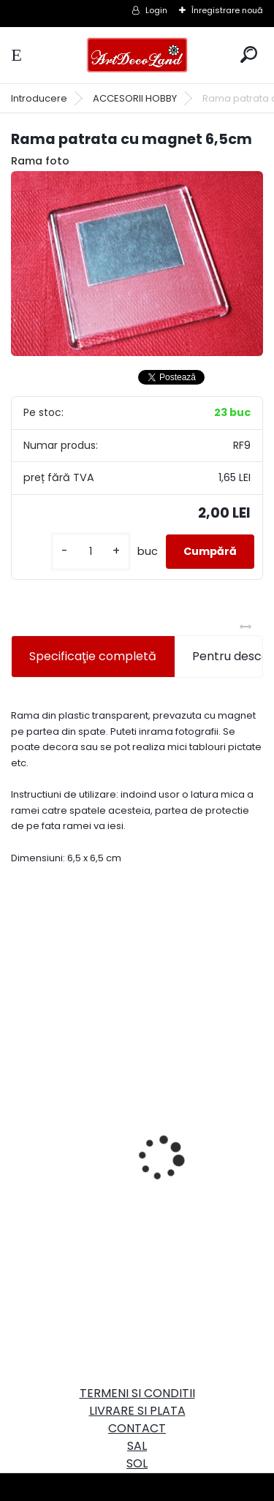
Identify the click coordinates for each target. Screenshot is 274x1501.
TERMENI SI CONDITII (137, 1393)
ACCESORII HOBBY (135, 98)
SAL (137, 1445)
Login (156, 10)
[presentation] (19, 1132)
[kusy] (90, 551)
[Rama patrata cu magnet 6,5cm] (137, 263)
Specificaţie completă (92, 656)
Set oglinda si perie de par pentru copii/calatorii (116, 1199)
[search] (249, 54)
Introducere (39, 98)
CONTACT (137, 1428)
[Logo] (137, 55)
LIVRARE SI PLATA (137, 1410)
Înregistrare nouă (227, 10)
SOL (137, 1463)
